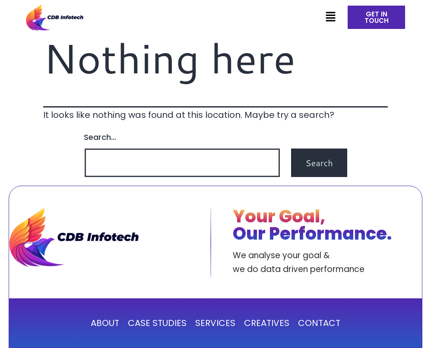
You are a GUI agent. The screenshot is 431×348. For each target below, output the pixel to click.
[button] (330, 17)
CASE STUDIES (157, 323)
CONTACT (319, 323)
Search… (100, 137)
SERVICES (215, 323)
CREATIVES (266, 323)
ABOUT (105, 323)
